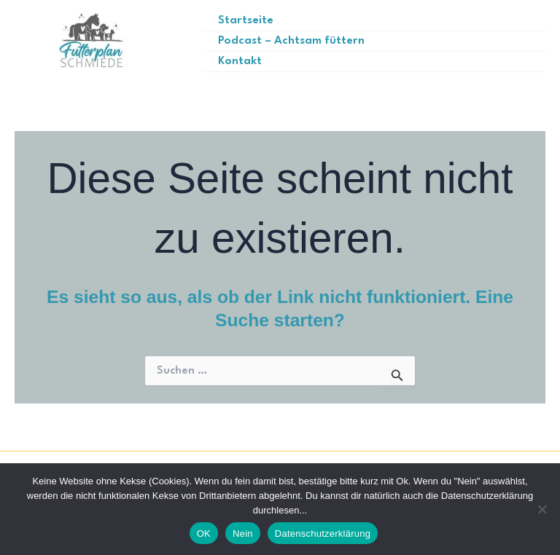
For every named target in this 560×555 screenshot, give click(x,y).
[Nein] (541, 509)
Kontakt (241, 60)
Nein (243, 533)
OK (204, 533)
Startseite (247, 20)
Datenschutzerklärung (322, 533)
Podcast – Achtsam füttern (292, 40)
